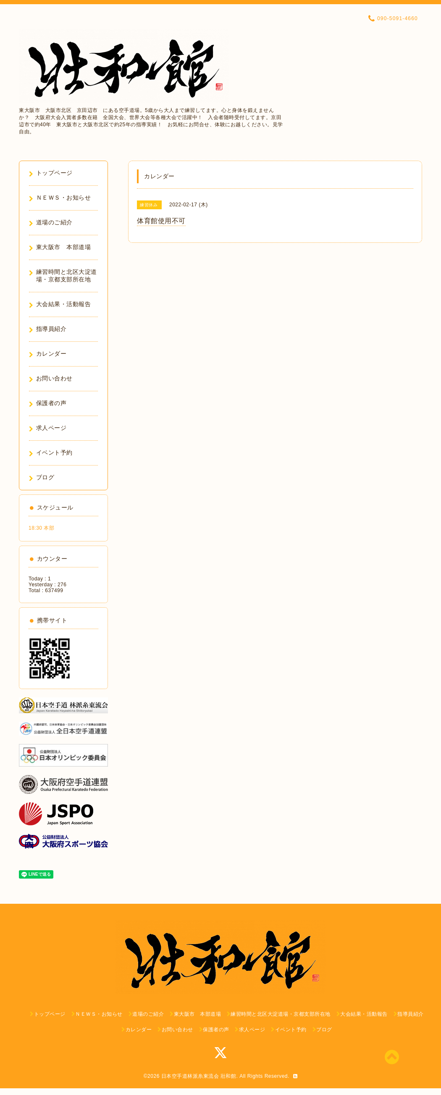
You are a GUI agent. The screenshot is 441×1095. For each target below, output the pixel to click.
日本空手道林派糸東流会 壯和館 (198, 1076)
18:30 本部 (41, 528)
